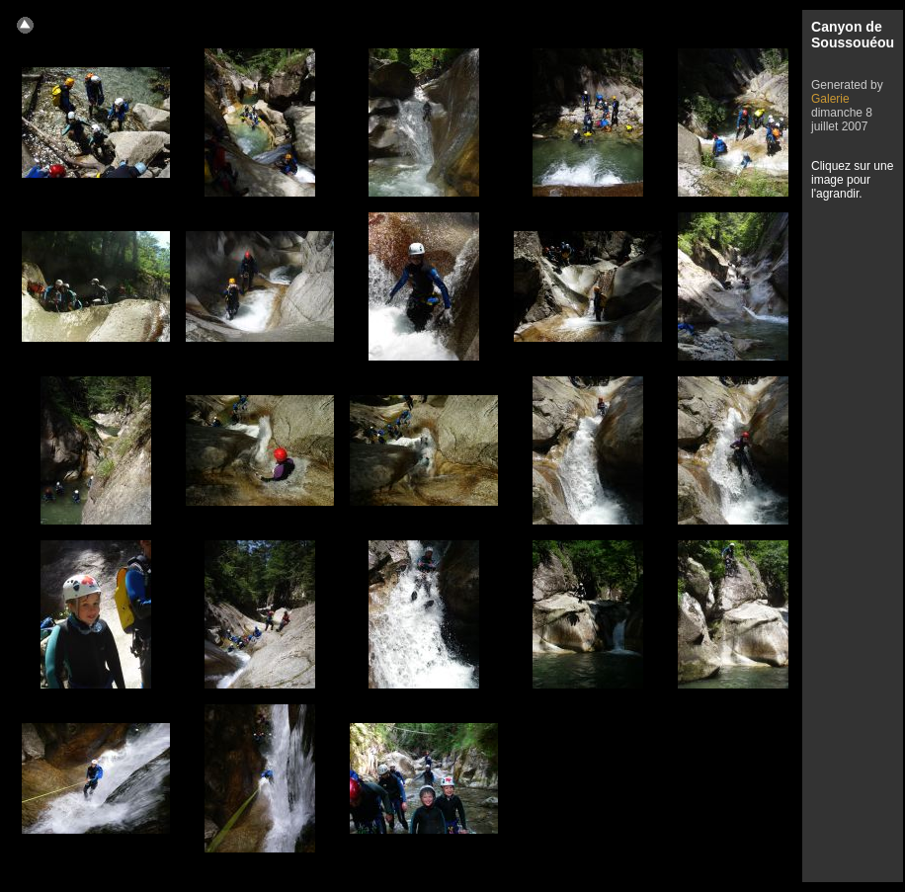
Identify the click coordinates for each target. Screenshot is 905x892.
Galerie (830, 99)
